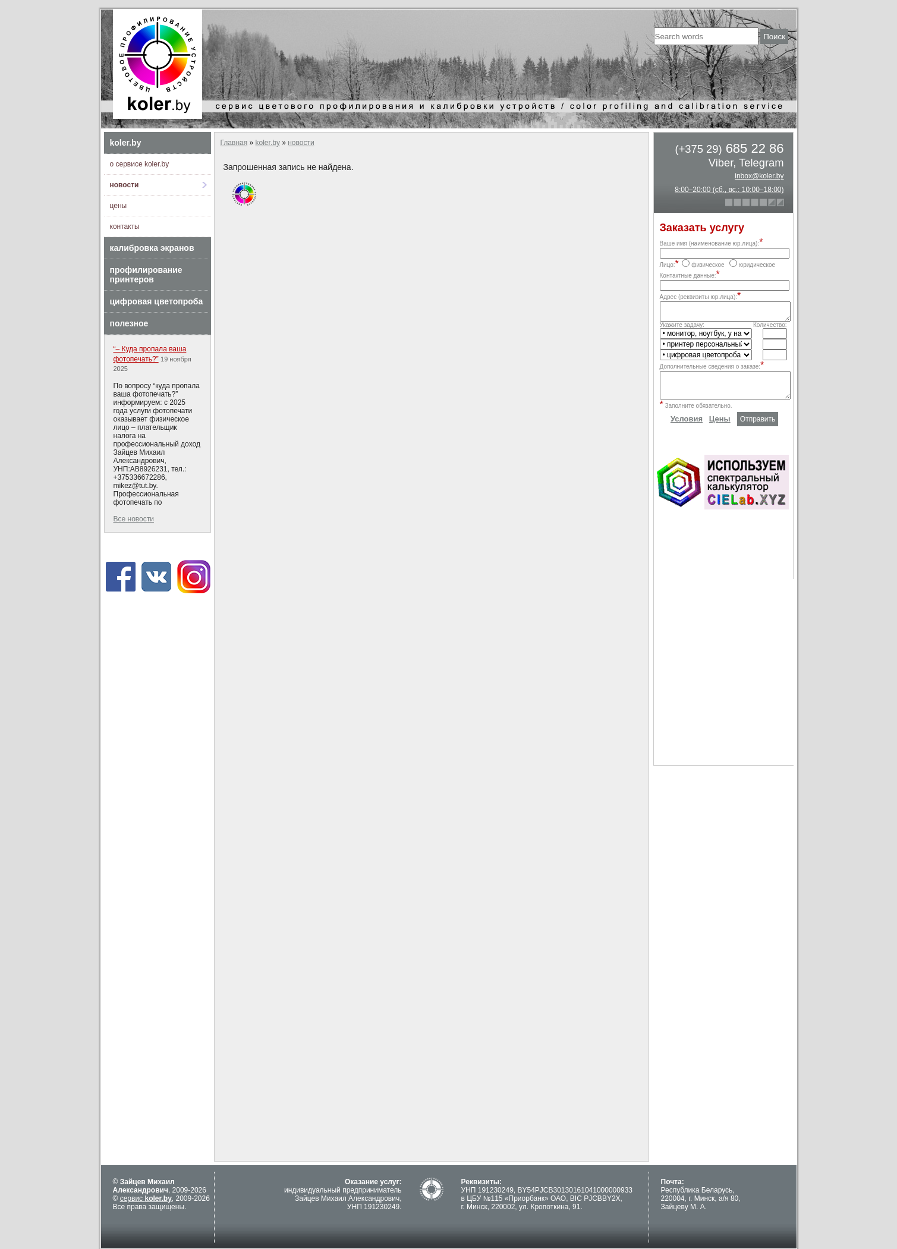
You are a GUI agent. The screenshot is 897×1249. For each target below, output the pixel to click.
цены (118, 206)
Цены (720, 427)
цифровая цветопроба (156, 301)
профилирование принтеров (146, 274)
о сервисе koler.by (139, 164)
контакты (125, 226)
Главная (234, 143)
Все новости (134, 519)
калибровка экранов (152, 248)
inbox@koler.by (759, 176)
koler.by (125, 142)
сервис (146, 1198)
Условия (687, 427)
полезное (129, 323)
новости (124, 185)
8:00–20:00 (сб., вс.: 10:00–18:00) (729, 189)
